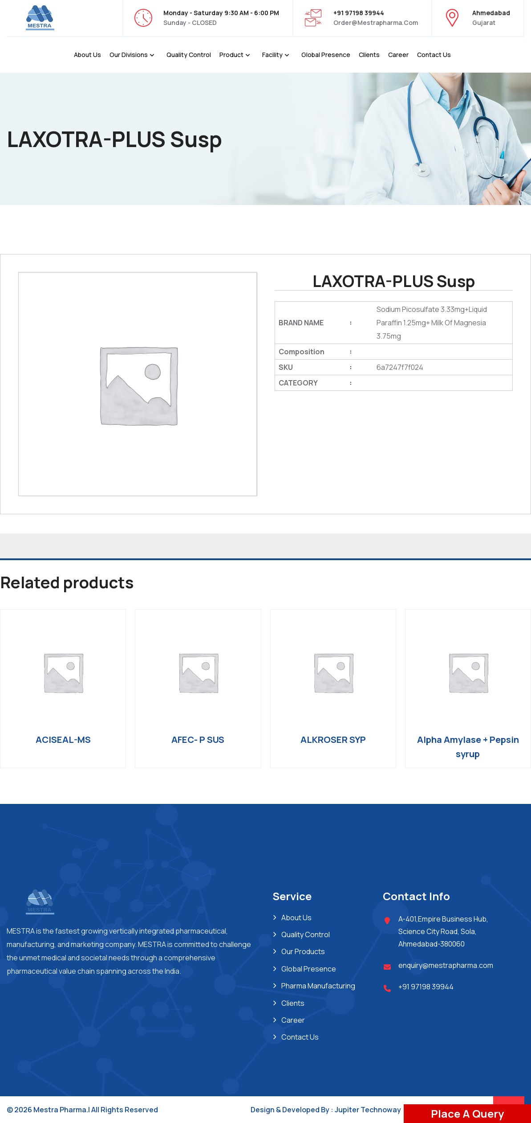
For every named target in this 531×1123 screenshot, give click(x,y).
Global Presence (325, 54)
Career (398, 54)
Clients (369, 54)
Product (231, 54)
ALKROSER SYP (333, 740)
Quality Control (188, 54)
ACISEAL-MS (63, 740)
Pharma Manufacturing (318, 986)
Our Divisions (128, 54)
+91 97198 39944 (426, 987)
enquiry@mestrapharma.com (445, 965)
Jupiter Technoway (368, 1110)
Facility (272, 54)
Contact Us (434, 54)
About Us (87, 54)
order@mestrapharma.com (375, 22)
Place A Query (467, 1113)
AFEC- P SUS (197, 740)
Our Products (303, 951)
